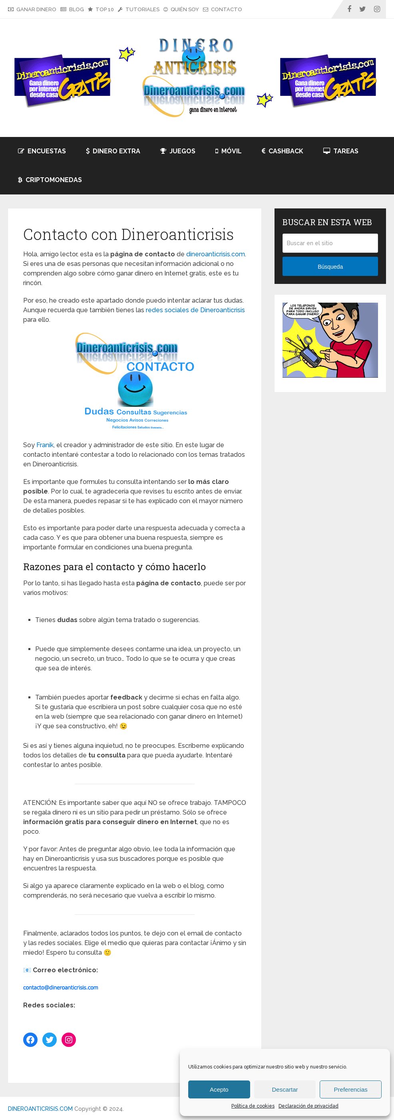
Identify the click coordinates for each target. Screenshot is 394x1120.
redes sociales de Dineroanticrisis (195, 310)
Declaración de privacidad (308, 1106)
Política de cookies (253, 1106)
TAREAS (340, 151)
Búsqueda (330, 267)
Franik (45, 445)
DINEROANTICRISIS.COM (40, 1109)
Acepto (219, 1089)
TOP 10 (101, 9)
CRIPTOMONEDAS (50, 180)
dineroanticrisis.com (215, 254)
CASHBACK (282, 151)
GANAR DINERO (32, 9)
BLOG (72, 9)
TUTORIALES (138, 9)
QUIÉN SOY (181, 9)
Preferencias (351, 1089)
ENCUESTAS (42, 151)
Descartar (285, 1089)
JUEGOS (177, 151)
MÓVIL (228, 151)
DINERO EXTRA (113, 151)
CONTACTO (222, 9)
